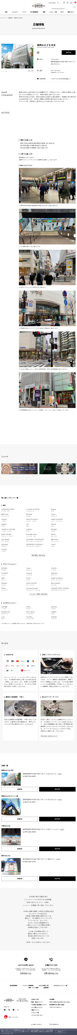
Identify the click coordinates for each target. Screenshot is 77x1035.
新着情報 (46, 987)
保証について (35, 1010)
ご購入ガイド (70, 12)
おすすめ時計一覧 (43, 985)
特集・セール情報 (33, 987)
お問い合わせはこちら (51, 973)
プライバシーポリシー (13, 1031)
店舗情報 (10, 18)
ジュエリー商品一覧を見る (38, 594)
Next (32, 70)
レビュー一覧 (35, 1012)
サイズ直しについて (36, 1007)
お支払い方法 (35, 999)
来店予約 (68, 52)
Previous (29, 70)
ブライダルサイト (54, 1024)
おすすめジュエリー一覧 (60, 985)
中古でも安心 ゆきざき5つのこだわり (59, 1002)
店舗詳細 (19, 789)
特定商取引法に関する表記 (56, 1004)
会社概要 (51, 999)
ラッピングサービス (36, 1015)
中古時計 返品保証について (38, 1004)
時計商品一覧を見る (38, 555)
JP (58, 3)
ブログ (62, 12)
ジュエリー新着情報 (27, 985)
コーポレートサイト (36, 1024)
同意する (60, 1031)
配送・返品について (36, 1002)
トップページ (3, 18)
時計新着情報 (13, 985)
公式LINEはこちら (25, 973)
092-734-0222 (55, 70)
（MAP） (59, 774)
